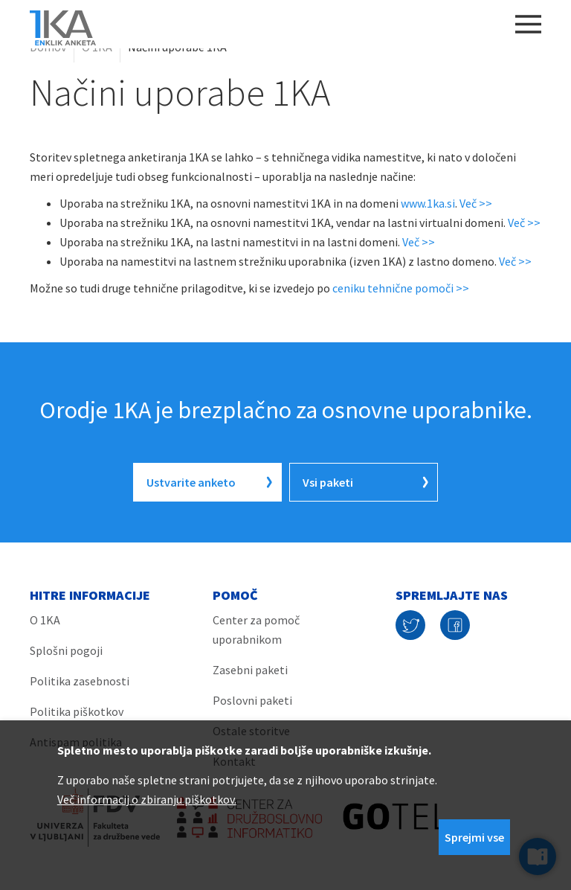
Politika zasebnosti (79, 680)
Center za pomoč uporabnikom (256, 629)
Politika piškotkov (76, 711)
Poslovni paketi (252, 700)
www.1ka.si (428, 203)
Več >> (475, 203)
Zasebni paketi (250, 669)
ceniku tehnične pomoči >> (400, 288)
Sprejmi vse (474, 837)
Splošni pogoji (66, 650)
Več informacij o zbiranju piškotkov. (146, 799)
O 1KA (97, 46)
